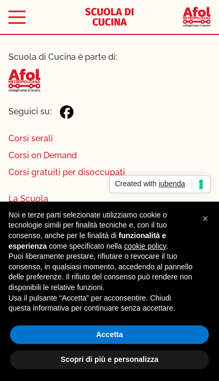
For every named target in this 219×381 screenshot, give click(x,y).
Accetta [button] (109, 334)
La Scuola (28, 199)
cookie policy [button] (145, 246)
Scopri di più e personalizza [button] (109, 359)
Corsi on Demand (42, 155)
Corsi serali (30, 138)
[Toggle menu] (16, 17)
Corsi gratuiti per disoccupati (66, 172)
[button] (205, 218)
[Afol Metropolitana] (197, 17)
